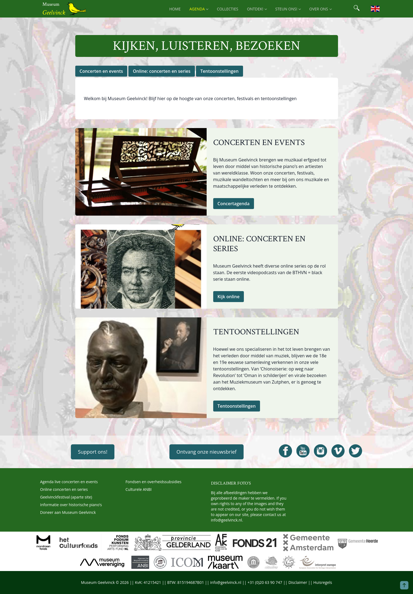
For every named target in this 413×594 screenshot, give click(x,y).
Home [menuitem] (175, 8)
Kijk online (229, 297)
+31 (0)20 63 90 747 (264, 582)
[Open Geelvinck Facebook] (285, 450)
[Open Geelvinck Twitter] (355, 450)
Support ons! (92, 451)
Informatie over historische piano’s (71, 504)
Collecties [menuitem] (227, 8)
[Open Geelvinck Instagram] (320, 450)
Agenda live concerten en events (69, 481)
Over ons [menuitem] (320, 8)
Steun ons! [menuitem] (288, 8)
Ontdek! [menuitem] (256, 8)
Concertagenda (234, 204)
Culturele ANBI (139, 489)
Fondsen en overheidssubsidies (154, 481)
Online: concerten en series (161, 71)
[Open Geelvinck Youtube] (303, 450)
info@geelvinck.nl (226, 520)
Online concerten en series (64, 489)
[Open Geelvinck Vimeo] (338, 450)
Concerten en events (101, 71)
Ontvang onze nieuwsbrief (206, 451)
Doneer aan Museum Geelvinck (68, 512)
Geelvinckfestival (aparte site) (66, 497)
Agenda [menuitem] (198, 8)
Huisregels (322, 582)
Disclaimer (297, 582)
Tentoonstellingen (219, 71)
